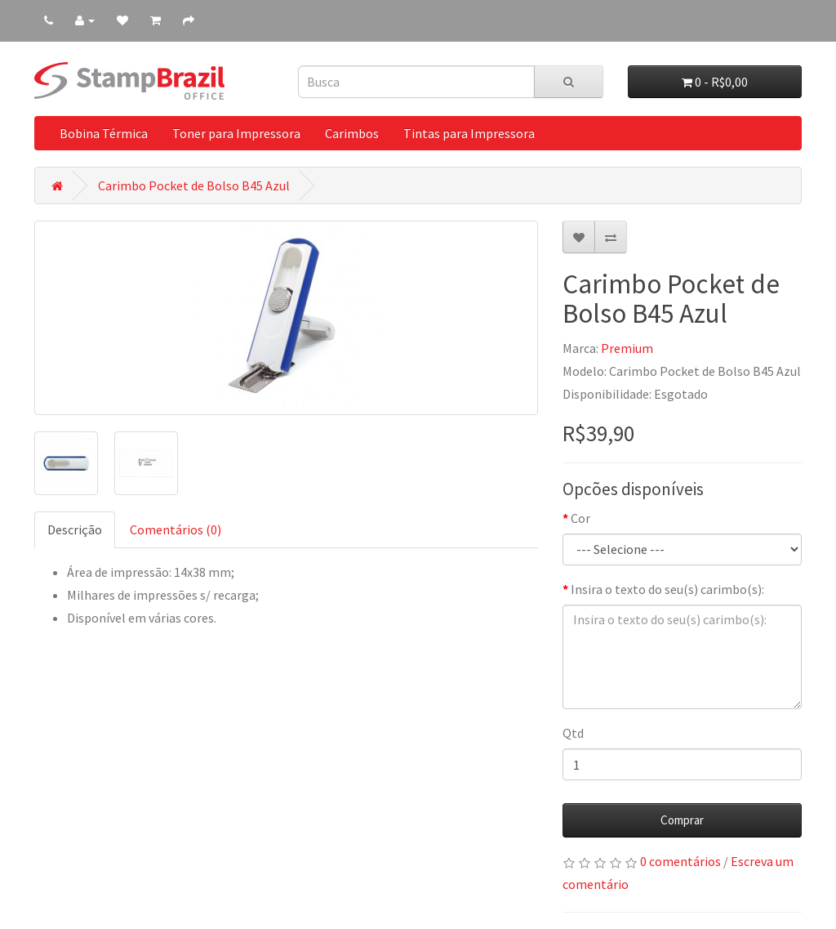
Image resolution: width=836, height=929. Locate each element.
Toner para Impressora (236, 133)
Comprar (682, 820)
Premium (627, 348)
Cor (580, 518)
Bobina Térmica (104, 133)
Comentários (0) (175, 529)
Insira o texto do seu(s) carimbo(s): (667, 589)
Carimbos (352, 133)
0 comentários (680, 861)
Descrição (74, 529)
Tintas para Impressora (469, 133)
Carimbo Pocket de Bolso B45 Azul (194, 185)
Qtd (573, 733)
